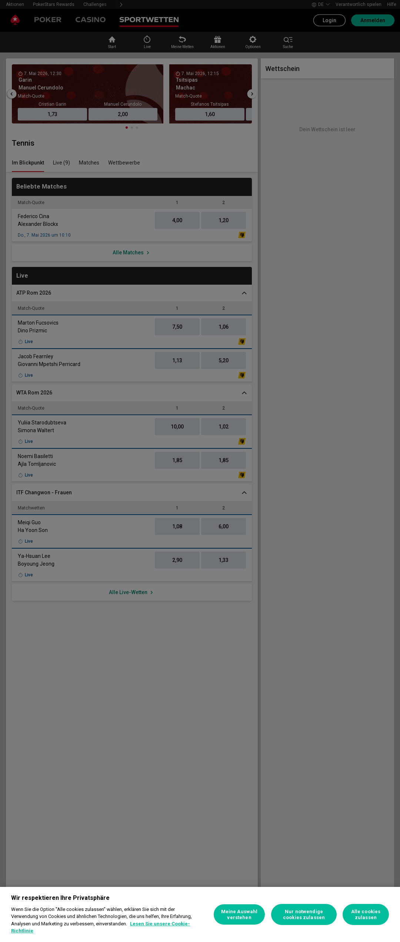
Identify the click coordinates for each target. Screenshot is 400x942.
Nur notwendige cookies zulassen (304, 914)
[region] (200, 914)
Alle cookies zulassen (366, 914)
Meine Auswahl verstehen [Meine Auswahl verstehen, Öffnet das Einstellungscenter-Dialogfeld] (239, 914)
